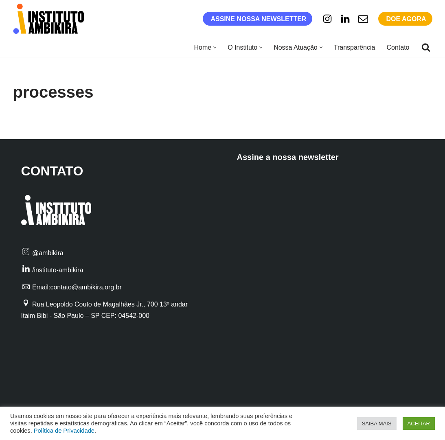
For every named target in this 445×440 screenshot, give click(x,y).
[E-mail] (363, 19)
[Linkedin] (345, 19)
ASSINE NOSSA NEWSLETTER (258, 18)
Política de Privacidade (64, 430)
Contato (397, 47)
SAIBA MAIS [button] (377, 423)
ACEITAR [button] (419, 423)
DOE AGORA (406, 18)
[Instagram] (327, 19)
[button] (214, 47)
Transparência (354, 47)
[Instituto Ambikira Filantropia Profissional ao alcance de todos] (50, 19)
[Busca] (425, 47)
